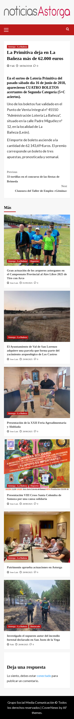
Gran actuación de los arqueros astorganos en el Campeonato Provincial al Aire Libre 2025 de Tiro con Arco (37, 274)
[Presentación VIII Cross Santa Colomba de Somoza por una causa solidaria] (37, 464)
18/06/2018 (25, 65)
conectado (44, 675)
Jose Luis (14, 283)
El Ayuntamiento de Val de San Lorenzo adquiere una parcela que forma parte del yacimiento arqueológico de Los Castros (33, 350)
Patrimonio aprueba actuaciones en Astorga (34, 567)
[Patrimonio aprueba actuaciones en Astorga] (37, 537)
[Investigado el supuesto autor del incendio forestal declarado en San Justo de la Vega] (37, 605)
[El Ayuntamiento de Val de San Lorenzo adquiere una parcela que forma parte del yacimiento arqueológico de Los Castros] (37, 316)
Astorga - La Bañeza (17, 46)
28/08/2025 (28, 431)
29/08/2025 (28, 359)
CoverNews (50, 707)
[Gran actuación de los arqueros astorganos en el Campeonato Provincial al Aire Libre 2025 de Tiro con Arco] (37, 240)
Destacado (35, 626)
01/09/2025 (28, 283)
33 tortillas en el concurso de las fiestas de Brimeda (37, 176)
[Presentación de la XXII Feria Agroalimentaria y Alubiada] (37, 392)
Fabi (12, 65)
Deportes (34, 261)
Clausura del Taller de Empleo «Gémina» (37, 188)
